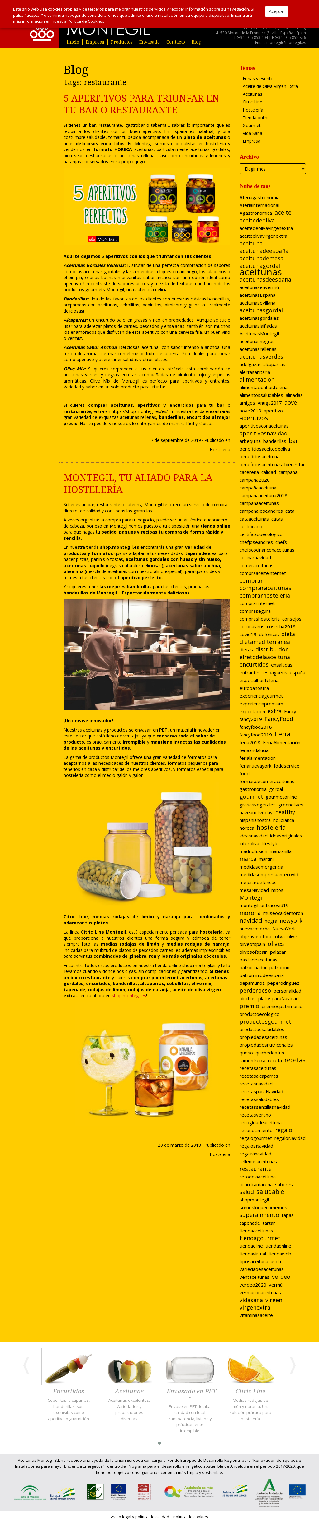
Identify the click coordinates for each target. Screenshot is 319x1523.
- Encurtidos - (69, 1391)
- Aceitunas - (129, 1391)
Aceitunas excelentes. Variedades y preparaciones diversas (129, 1409)
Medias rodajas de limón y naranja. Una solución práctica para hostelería (250, 1409)
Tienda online (256, 118)
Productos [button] (122, 41)
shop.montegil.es (199, 965)
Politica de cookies (190, 1517)
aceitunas (191, 977)
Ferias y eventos (259, 78)
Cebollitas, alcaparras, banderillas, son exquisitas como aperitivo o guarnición (69, 1409)
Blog (196, 41)
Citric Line (252, 102)
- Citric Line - (250, 1391)
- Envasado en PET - (189, 1394)
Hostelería (220, 449)
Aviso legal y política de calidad (140, 1517)
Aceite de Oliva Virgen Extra (270, 86)
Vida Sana (252, 133)
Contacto (175, 41)
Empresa (95, 41)
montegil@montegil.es (286, 42)
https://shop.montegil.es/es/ (140, 411)
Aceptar (276, 11)
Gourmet (252, 125)
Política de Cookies (85, 21)
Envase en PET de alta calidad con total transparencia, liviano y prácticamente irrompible (190, 1419)
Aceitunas (252, 94)
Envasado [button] (149, 41)
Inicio (73, 41)
